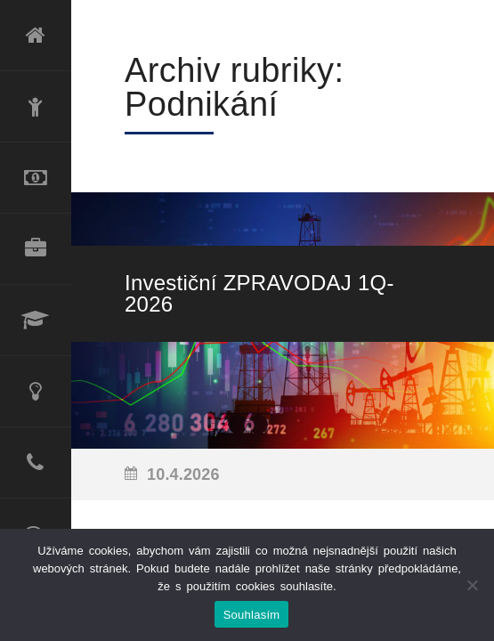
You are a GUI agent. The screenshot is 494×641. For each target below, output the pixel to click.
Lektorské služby (35, 320)
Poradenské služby (35, 391)
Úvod (35, 35)
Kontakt (35, 463)
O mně (35, 106)
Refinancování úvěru (35, 178)
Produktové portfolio (35, 249)
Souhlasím (251, 614)
